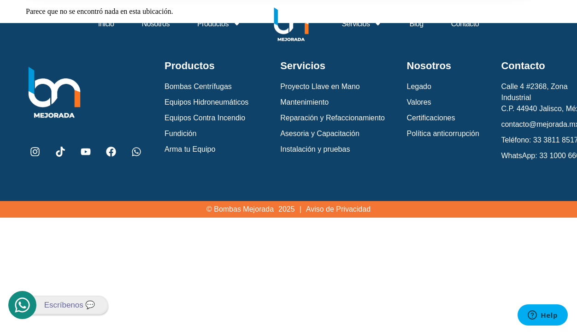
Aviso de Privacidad (338, 209)
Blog (416, 24)
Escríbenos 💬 (69, 305)
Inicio (106, 24)
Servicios (362, 24)
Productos (219, 24)
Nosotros (156, 24)
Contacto (465, 24)
